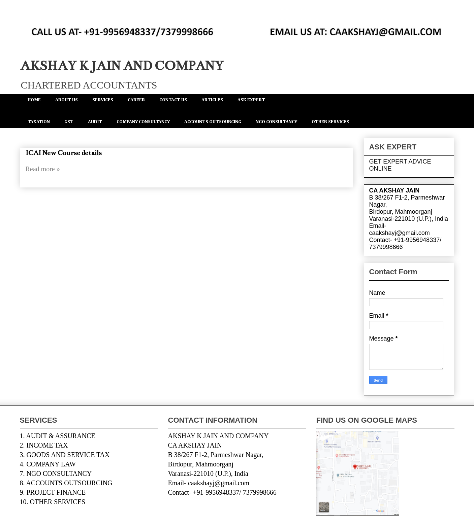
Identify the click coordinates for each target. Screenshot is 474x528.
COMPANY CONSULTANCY (143, 121)
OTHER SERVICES (330, 121)
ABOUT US (66, 100)
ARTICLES (212, 100)
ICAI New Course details (64, 153)
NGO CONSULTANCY (276, 121)
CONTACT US (173, 100)
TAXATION (39, 121)
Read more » (43, 169)
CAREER (136, 100)
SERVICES (102, 100)
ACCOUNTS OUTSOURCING (212, 121)
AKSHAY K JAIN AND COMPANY (121, 66)
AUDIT (95, 121)
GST (68, 121)
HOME (34, 100)
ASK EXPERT (251, 100)
